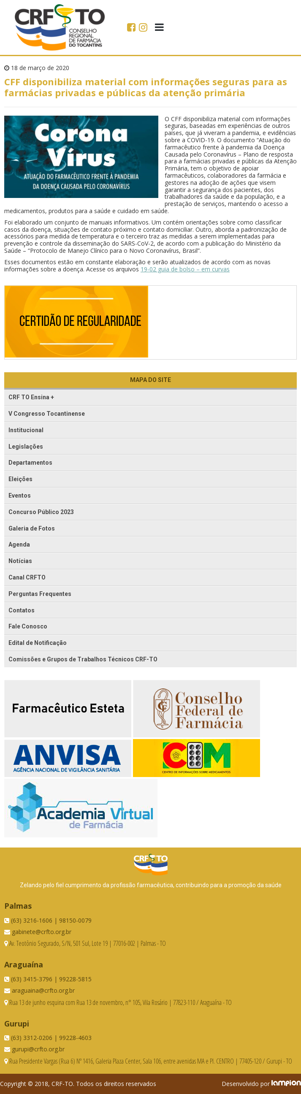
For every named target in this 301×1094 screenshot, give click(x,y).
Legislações (25, 446)
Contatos (21, 610)
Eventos (19, 495)
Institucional (25, 430)
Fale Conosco (27, 626)
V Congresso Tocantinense (46, 413)
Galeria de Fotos (31, 528)
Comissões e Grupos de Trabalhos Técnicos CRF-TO (82, 659)
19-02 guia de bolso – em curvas (185, 269)
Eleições (20, 479)
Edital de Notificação (37, 642)
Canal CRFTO (27, 577)
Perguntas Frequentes (39, 593)
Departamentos (30, 462)
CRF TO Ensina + (31, 397)
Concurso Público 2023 (41, 512)
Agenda (19, 544)
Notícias (20, 561)
